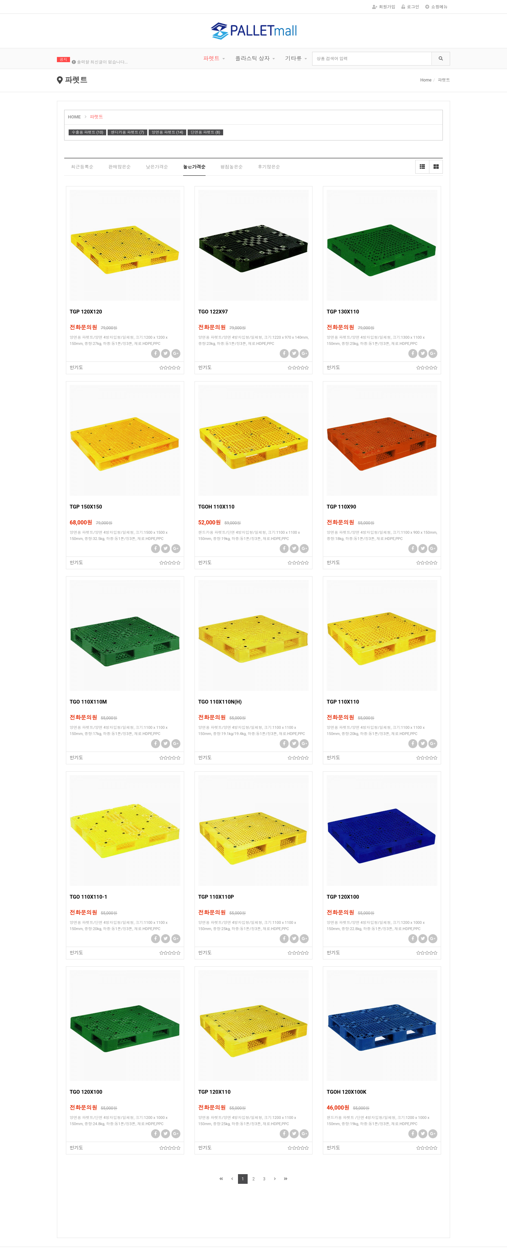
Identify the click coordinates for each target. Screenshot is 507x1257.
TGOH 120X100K (346, 1092)
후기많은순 (269, 167)
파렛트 (211, 58)
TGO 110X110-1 (88, 897)
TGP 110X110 (343, 702)
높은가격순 (194, 167)
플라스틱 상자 (252, 58)
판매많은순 (119, 167)
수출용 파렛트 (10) (87, 132)
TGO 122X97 (213, 312)
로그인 (410, 6)
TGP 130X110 (343, 312)
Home (425, 80)
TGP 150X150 (86, 507)
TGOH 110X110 (216, 507)
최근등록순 (82, 167)
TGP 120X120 (86, 312)
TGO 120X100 (86, 1092)
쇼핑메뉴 (436, 6)
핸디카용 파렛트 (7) (127, 132)
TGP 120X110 (214, 1092)
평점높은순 (231, 167)
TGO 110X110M (88, 702)
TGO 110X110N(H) (220, 702)
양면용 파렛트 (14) (167, 132)
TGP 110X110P (216, 897)
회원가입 (384, 6)
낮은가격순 (157, 167)
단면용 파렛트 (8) (205, 132)
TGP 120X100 (343, 897)
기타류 (293, 58)
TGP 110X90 (341, 507)
